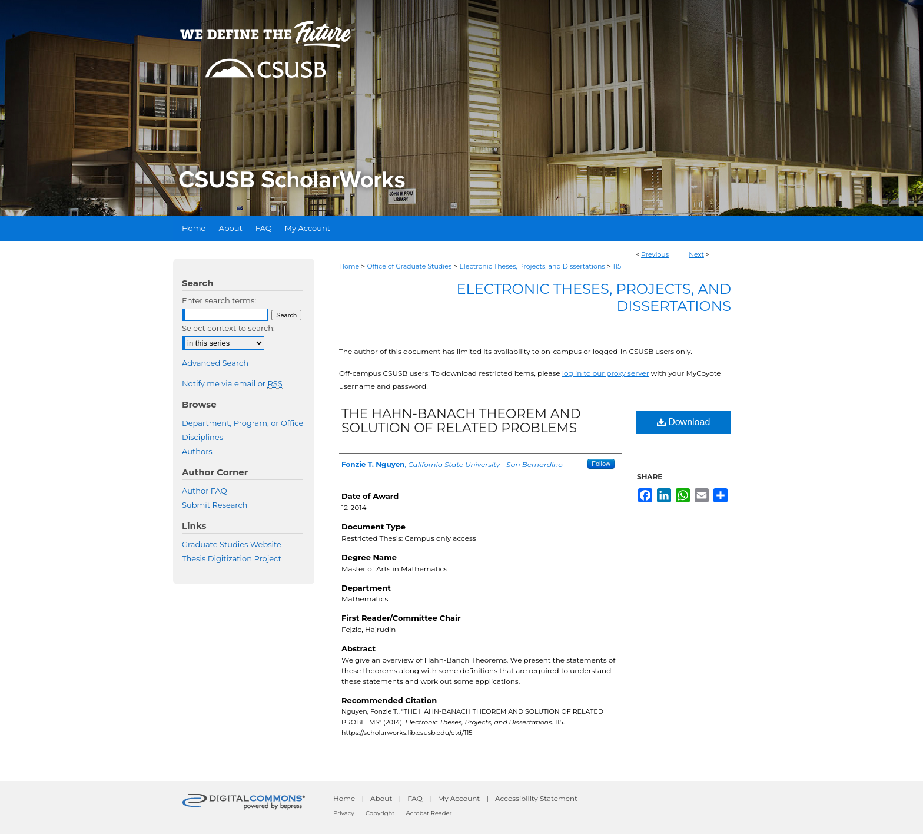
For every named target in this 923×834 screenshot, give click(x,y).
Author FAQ (204, 490)
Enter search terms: (219, 300)
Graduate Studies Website (231, 544)
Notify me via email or (232, 383)
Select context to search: (228, 328)
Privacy (343, 813)
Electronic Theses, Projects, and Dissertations (532, 266)
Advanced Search (215, 363)
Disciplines (202, 437)
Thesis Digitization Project (231, 558)
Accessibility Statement (536, 798)
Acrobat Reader (429, 813)
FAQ (415, 798)
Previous (655, 254)
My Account (459, 798)
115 (617, 266)
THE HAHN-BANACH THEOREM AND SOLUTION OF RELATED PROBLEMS (461, 421)
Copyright (380, 813)
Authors (197, 451)
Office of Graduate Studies (409, 266)
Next (696, 254)
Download (683, 422)
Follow (601, 463)
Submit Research (214, 504)
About (381, 798)
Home (349, 266)
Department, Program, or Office (242, 423)
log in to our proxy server (605, 373)
